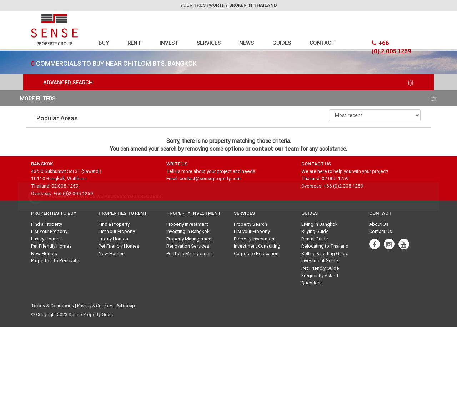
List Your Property (49, 231)
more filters (228, 98)
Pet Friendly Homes (51, 246)
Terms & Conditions (52, 306)
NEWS (246, 42)
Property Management (189, 239)
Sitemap (126, 306)
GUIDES (281, 42)
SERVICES (209, 42)
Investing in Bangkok (188, 231)
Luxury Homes (46, 239)
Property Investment (187, 224)
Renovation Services (187, 246)
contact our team (275, 148)
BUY (104, 42)
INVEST (169, 42)
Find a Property (46, 224)
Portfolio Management (189, 253)
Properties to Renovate (55, 261)
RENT (134, 42)
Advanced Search (228, 82)
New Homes (44, 253)
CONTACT (322, 42)
